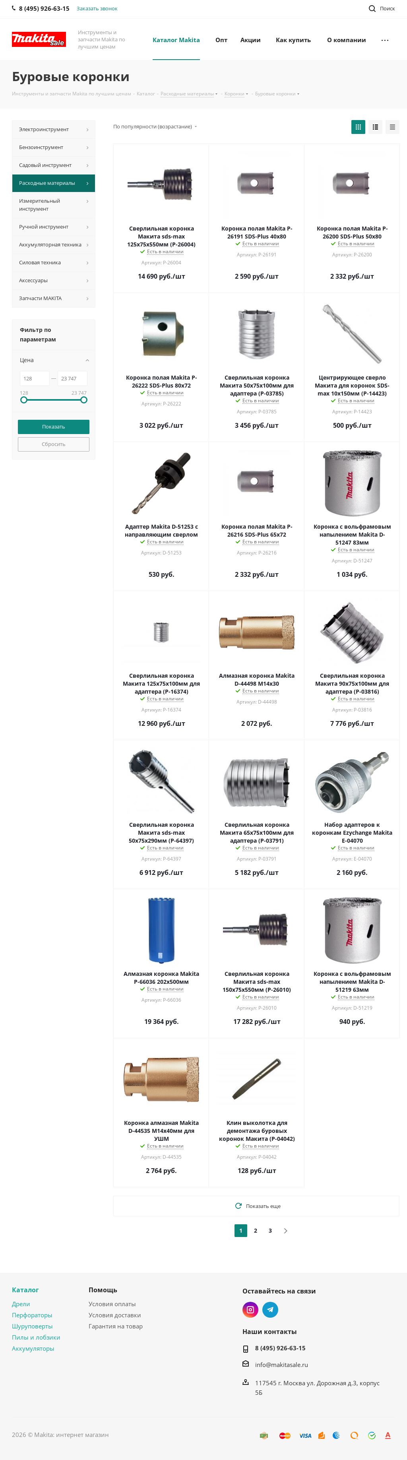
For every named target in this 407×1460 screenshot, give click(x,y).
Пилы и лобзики (36, 1337)
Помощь (103, 1289)
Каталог (25, 1289)
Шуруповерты (32, 1326)
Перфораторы (32, 1315)
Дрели (21, 1304)
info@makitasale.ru (281, 1365)
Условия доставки (115, 1315)
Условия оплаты (112, 1304)
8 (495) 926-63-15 (280, 1348)
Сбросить (54, 444)
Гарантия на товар (116, 1326)
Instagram (250, 1310)
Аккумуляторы (33, 1348)
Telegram (270, 1310)
